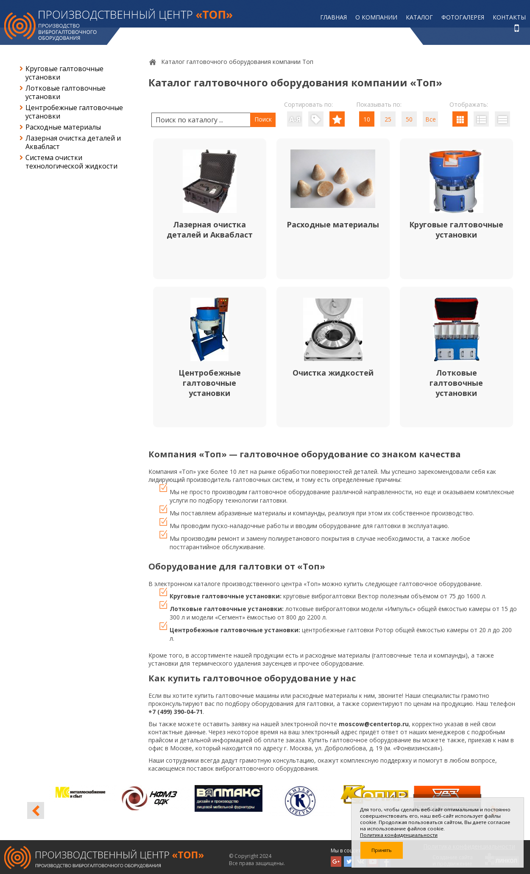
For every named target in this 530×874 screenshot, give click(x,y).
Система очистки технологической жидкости (71, 161)
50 (409, 119)
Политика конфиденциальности (399, 835)
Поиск (263, 119)
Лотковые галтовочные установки (65, 92)
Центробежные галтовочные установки (74, 111)
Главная (333, 17)
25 (388, 119)
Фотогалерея (462, 17)
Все (430, 119)
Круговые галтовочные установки (64, 72)
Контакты (509, 17)
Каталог (419, 17)
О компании (376, 17)
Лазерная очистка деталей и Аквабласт (73, 142)
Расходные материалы (63, 127)
